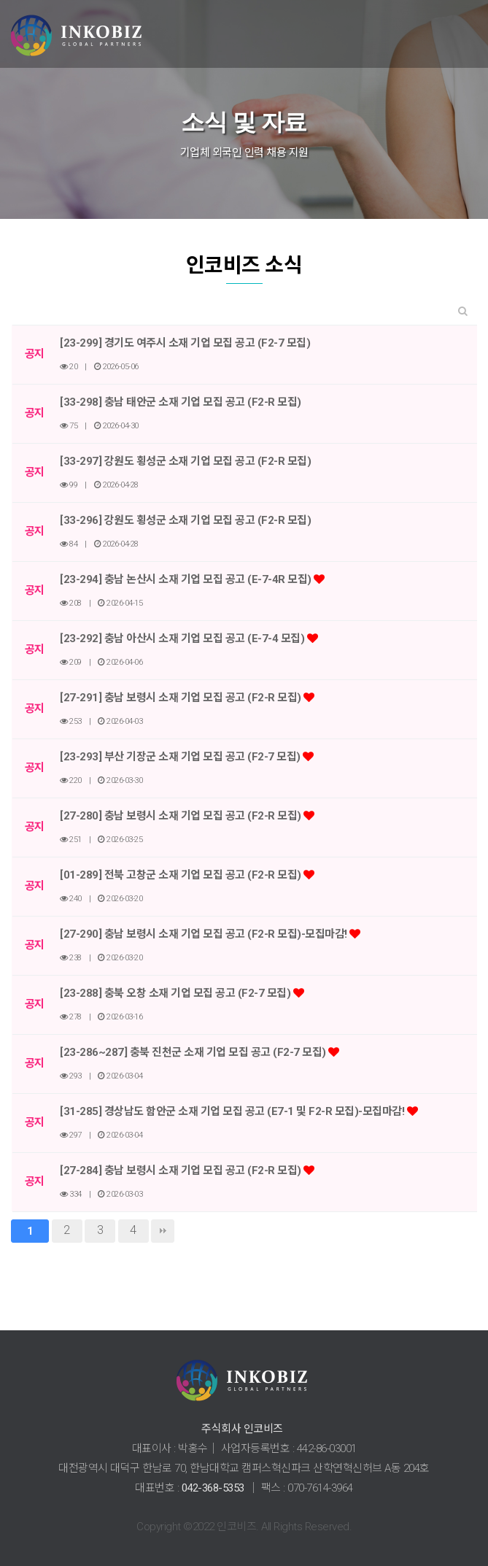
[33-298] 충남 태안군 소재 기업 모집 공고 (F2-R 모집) (180, 402)
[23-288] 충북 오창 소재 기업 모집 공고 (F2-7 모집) (176, 993)
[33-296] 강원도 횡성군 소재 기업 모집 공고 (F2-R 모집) (185, 520)
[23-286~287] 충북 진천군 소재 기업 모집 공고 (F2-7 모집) (194, 1052)
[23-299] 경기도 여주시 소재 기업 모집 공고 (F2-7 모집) (185, 343)
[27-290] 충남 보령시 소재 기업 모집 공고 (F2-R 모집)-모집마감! (204, 934)
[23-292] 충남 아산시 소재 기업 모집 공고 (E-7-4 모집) (183, 638)
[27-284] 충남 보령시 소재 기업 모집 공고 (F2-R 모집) (181, 1170)
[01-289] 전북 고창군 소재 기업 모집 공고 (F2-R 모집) (181, 875)
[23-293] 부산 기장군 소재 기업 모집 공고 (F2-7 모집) (181, 756)
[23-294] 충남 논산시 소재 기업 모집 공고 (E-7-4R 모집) (187, 579)
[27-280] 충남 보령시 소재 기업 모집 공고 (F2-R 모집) (181, 815)
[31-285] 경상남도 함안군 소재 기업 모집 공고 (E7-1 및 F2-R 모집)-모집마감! (233, 1111)
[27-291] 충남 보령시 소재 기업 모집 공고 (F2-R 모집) (181, 697)
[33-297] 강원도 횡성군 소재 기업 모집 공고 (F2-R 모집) (185, 461)
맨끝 (162, 1231)
